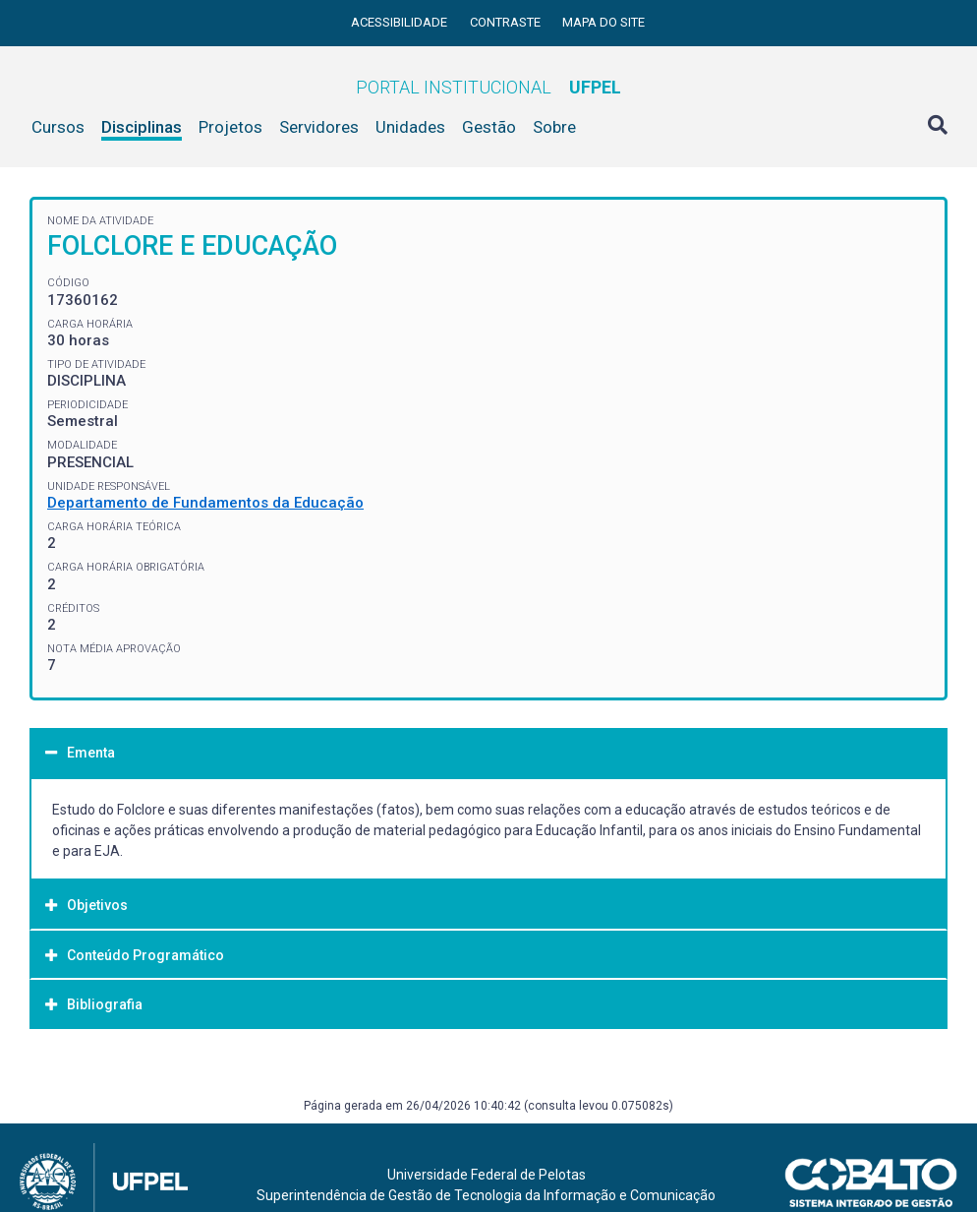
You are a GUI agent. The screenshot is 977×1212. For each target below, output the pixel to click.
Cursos (58, 127)
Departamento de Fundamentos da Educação (205, 503)
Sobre (554, 127)
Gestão (489, 127)
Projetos (230, 127)
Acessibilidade (400, 22)
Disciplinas (141, 127)
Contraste (507, 22)
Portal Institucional (488, 87)
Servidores (319, 127)
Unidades (410, 127)
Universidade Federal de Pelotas (486, 1174)
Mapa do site (603, 22)
